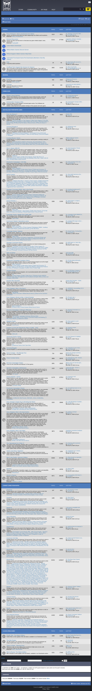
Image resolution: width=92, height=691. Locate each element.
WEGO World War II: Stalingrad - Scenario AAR (27, 185)
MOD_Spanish (16, 81)
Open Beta (16, 317)
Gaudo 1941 (69, 114)
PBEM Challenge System (72, 138)
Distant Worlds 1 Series (14, 377)
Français (9, 84)
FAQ (8, 62)
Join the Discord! (42, 171)
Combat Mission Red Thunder (36, 143)
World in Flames (11, 475)
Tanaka (69, 311)
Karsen (69, 364)
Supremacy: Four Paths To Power (27, 623)
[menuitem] (12, 19)
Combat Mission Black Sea (27, 144)
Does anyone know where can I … (74, 608)
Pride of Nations (26, 524)
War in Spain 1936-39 (13, 148)
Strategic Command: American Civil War (23, 246)
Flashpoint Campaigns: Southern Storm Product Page (26, 267)
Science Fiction (11, 597)
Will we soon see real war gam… (74, 362)
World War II (10, 559)
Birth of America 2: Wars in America (31, 521)
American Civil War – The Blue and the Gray (24, 541)
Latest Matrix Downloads (14, 45)
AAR (23, 275)
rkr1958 (69, 476)
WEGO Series (11, 174)
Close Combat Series (13, 358)
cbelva (34, 398)
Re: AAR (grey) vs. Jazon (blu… (74, 242)
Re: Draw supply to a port (72, 321)
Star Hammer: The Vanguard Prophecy (23, 603)
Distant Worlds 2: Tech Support (21, 210)
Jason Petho (15, 218)
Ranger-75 (70, 636)
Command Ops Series (20, 625)
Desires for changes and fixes (73, 352)
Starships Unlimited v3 (40, 603)
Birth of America (17, 521)
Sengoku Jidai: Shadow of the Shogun (38, 514)
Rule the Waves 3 (12, 114)
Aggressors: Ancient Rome (20, 501)
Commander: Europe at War (15, 102)
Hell (25, 494)
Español (9, 79)
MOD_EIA (14, 334)
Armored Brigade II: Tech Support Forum (29, 133)
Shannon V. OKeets (17, 481)
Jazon (68, 243)
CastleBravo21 (71, 96)
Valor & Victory (11, 253)
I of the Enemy (23, 622)
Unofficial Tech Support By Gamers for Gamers (20, 67)
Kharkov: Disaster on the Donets (30, 571)
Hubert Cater (70, 190)
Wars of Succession (37, 524)
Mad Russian (23, 398)
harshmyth (70, 491)
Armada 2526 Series (30, 600)
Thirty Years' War (22, 514)
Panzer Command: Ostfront (18, 576)
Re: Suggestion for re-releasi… (73, 450)
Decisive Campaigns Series (15, 363)
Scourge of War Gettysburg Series (19, 545)
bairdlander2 (70, 253)
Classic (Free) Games (9, 631)
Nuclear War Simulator (13, 280)
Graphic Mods (37, 276)
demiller (69, 261)
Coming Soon (6, 91)
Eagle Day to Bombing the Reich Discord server (24, 409)
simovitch (21, 408)
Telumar (69, 444)
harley (26, 408)
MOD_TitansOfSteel (17, 649)
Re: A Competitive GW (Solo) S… (74, 475)
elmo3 (25, 426)
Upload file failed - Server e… (73, 367)
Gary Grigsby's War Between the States (23, 544)
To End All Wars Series (41, 555)
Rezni (68, 85)
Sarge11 (69, 527)
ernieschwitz (70, 597)
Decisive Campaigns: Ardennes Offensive (19, 310)
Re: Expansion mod (71, 376)
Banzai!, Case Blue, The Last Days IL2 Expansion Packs (27, 619)
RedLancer (22, 439)
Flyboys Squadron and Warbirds (32, 553)
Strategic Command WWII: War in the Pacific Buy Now (26, 196)
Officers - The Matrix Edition (18, 575)
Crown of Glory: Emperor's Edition (29, 533)
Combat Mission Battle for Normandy (22, 141)
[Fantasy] (9, 490)
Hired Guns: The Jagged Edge (29, 591)
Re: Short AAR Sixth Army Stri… (74, 174)
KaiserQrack (70, 349)
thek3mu (69, 539)
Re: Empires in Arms (71, 327)
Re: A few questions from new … (74, 161)
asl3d (68, 560)
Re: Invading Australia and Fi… (73, 189)
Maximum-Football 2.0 (19, 612)
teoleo (68, 646)
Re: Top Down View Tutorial (73, 559)
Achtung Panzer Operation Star (21, 563)
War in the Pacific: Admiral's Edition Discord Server (25, 466)
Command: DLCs (17, 227)
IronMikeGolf (16, 398)
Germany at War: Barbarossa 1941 (24, 570)
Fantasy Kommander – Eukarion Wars (23, 493)
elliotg (19, 385)
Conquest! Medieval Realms (20, 511)
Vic (13, 274)
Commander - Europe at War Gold (25, 567)
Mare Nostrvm (19, 503)
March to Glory (26, 534)
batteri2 (69, 328)
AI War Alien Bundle (18, 600)
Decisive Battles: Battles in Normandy (38, 568)
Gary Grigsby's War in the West (16, 430)
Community (32, 10)
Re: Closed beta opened (72, 95)
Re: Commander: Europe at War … (74, 101)
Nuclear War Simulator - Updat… (74, 280)
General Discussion (12, 39)
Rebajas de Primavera (71, 79)
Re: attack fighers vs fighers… (73, 200)
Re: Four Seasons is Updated (73, 336)
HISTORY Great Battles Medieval (32, 512)
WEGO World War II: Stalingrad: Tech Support (25, 182)
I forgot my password (48, 660)
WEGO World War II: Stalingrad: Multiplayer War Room (26, 182)
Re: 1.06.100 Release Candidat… (74, 401)
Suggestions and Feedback (25, 276)
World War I (10, 549)
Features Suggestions (27, 237)
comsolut (69, 175)
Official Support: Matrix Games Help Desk (19, 54)
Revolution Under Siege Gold (27, 555)
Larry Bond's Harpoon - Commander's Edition (21, 593)
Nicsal (68, 653)
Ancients (9, 497)
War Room (28, 275)
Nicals (68, 431)
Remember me (58, 660)
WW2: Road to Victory (19, 584)
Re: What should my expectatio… (74, 457)
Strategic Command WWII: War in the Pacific (20, 189)
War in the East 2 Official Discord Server (23, 293)
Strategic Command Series (15, 242)
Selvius (69, 508)
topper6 (69, 354)
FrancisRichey (70, 35)
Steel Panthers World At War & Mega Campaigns (28, 578)
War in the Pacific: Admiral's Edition (17, 457)
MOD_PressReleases (17, 36)
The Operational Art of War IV (15, 443)
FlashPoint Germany (26, 590)
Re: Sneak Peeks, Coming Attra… (74, 231)
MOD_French (15, 87)
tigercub (69, 103)
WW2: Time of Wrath (32, 584)
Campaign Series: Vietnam (15, 231)
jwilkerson (14, 155)
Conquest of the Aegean (33, 625)
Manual (15, 133)
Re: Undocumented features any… (74, 538)
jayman (69, 377)
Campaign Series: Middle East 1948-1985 (19, 214)
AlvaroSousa (15, 325)
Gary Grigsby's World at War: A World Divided (20, 297)
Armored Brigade (12, 348)
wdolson (15, 464)
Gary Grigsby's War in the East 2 (16, 288)
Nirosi (68, 469)
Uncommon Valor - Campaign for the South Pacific (22, 580)
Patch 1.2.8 (69, 645)
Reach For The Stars (33, 622)
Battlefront (27, 564)
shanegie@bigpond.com (73, 68)
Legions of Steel (14, 601)
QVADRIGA (22, 505)
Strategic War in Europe (18, 579)
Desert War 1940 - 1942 (31, 569)
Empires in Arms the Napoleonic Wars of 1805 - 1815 (22, 327)
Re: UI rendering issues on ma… (74, 388)
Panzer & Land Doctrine (32, 576)
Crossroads (70, 232)
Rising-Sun (70, 63)
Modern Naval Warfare (13, 95)
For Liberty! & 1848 (17, 522)
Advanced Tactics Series (14, 336)
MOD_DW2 (15, 209)
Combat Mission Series (13, 138)
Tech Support (16, 156)
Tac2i (68, 337)
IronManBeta (40, 398)
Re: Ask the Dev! (70, 549)
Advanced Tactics (18, 553)
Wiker (48, 678)
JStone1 (69, 641)
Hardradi (69, 139)
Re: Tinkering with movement (73, 443)
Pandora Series (24, 601)
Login (3, 658)
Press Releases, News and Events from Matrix (20, 34)
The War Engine (11, 640)
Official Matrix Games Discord (18, 159)
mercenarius (70, 452)
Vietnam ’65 (18, 594)
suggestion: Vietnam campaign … (74, 39)
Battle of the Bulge (25, 565)
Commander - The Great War (14, 556)
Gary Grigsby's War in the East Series (18, 412)
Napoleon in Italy (36, 534)
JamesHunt (70, 587)
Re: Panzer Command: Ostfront (74, 614)
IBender (69, 202)
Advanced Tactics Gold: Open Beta (21, 345)
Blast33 (69, 222)
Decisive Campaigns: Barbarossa (16, 368)
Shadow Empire (11, 270)
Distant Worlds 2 (11, 201)
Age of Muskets (11, 516)
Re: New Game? (70, 497)
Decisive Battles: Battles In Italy (18, 568)
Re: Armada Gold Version (72, 596)
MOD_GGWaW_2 (16, 306)
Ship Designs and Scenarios (30, 121)
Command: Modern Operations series (18, 221)
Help (53, 10)
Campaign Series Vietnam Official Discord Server (26, 239)
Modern (9, 586)
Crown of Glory (14, 533)
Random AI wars (70, 516)
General (5, 29)
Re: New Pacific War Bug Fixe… (74, 635)
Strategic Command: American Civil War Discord (24, 250)
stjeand (69, 322)
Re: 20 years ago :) (70, 297)
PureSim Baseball (31, 612)
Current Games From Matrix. (11, 485)
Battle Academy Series (17, 564)
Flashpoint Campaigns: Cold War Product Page (24, 171)
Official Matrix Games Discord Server (18, 49)
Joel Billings (15, 292)
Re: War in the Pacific (71, 67)
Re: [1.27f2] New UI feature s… (73, 270)
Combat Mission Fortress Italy (20, 143)
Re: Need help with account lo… (74, 62)
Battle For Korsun (36, 564)
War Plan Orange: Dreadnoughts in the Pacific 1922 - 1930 (32, 554)
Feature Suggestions (17, 195)
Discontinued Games (13, 614)
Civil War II (32, 545)
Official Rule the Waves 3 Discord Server (25, 122)
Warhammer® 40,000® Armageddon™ (27, 604)
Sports (8, 608)
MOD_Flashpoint (16, 168)
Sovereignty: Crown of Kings (35, 494)
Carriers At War (35, 565)
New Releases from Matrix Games (12, 109)
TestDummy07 (70, 609)
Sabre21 (21, 426)
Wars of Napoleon (24, 535)
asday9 (69, 517)
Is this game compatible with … (73, 507)
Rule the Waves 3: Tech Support (21, 120)
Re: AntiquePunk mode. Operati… (74, 357)
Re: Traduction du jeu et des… (73, 347)
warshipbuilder (32, 408)
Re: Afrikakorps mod (71, 126)
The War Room (37, 156)
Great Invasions (17, 512)
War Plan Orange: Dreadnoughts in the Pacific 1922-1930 (26, 582)
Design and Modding (16, 121)
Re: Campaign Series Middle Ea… (74, 214)
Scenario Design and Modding (25, 158)
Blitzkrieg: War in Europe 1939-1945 (34, 620)
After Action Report (26, 169)
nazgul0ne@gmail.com (73, 271)
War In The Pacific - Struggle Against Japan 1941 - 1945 (25, 581)
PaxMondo (70, 458)
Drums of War (37, 493)
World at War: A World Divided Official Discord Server (26, 307)
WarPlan (9, 469)
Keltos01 (69, 127)
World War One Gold (12, 555)
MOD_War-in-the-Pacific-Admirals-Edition (28, 464)
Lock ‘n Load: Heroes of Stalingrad (33, 573)
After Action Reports (36, 120)
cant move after (70, 252)
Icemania (15, 385)
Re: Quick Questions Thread (73, 148)
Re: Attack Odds (70, 468)
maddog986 (15, 43)
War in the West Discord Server (20, 440)
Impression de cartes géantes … (74, 84)
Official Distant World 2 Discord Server (32, 212)
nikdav (69, 115)
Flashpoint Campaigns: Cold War (16, 162)
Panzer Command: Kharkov (22, 624)
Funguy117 (70, 149)
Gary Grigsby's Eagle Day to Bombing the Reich (21, 402)
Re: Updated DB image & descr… (74, 221)
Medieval (9, 507)
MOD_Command (16, 226)
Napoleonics (10, 526)
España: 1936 (42, 569)
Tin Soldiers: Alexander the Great (33, 503)
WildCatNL (29, 398)
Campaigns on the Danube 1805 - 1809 (23, 531)
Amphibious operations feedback (74, 430)
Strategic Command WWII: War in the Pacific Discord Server (26, 197)
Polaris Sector (33, 601)
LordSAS (69, 289)
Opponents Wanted (30, 170)
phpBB (40, 687)
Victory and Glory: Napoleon (15, 451)
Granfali (69, 80)
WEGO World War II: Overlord (21, 180)
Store (21, 10)
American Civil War (12, 538)
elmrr (68, 389)
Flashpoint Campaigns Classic (16, 388)
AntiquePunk (70, 359)
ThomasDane (70, 40)
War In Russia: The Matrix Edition (16, 652)
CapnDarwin (70, 163)
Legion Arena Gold (21, 502)
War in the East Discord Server (20, 428)
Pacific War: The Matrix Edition (16, 635)
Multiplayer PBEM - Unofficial (39, 227)
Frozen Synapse (37, 590)
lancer (16, 374)
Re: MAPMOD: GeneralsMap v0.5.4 (75, 288)
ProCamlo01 (70, 281)
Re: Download (69, 640)
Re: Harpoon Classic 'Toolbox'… (74, 586)
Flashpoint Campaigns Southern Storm (18, 260)
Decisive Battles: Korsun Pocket (15, 569)
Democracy (16, 590)
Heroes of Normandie (40, 570)
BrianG (69, 413)
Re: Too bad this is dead (72, 489)
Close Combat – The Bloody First (16, 353)
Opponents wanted (22, 318)
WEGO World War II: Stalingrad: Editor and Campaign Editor (30, 184)
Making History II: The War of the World (26, 574)
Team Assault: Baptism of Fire (34, 579)
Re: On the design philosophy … (74, 260)
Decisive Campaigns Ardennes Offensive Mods (26, 316)
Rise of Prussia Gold (15, 524)
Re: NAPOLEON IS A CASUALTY (74, 526)
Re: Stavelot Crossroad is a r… (73, 309)
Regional (5, 75)
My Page (44, 10)
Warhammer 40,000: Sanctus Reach (32, 605)
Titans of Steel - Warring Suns (15, 645)
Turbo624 (69, 369)
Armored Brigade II (12, 126)
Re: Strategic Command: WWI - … (74, 33)
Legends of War (19, 573)
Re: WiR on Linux (70, 651)
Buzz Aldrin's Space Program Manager (33, 594)
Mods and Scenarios (38, 169)
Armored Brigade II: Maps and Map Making (26, 134)
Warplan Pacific (11, 321)
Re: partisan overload (71, 411)
